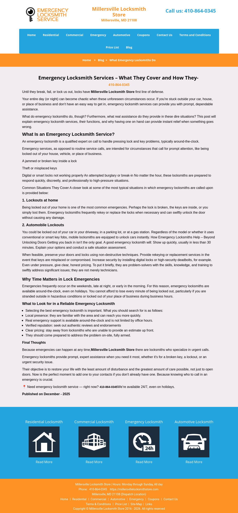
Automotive (121, 35)
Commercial (74, 35)
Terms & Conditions (98, 504)
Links (148, 504)
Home (31, 35)
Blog (129, 47)
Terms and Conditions (195, 35)
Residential (51, 35)
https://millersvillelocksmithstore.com (134, 489)
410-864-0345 (200, 10)
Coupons (143, 35)
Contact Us (164, 35)
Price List (112, 47)
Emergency (98, 35)
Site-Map (136, 504)
